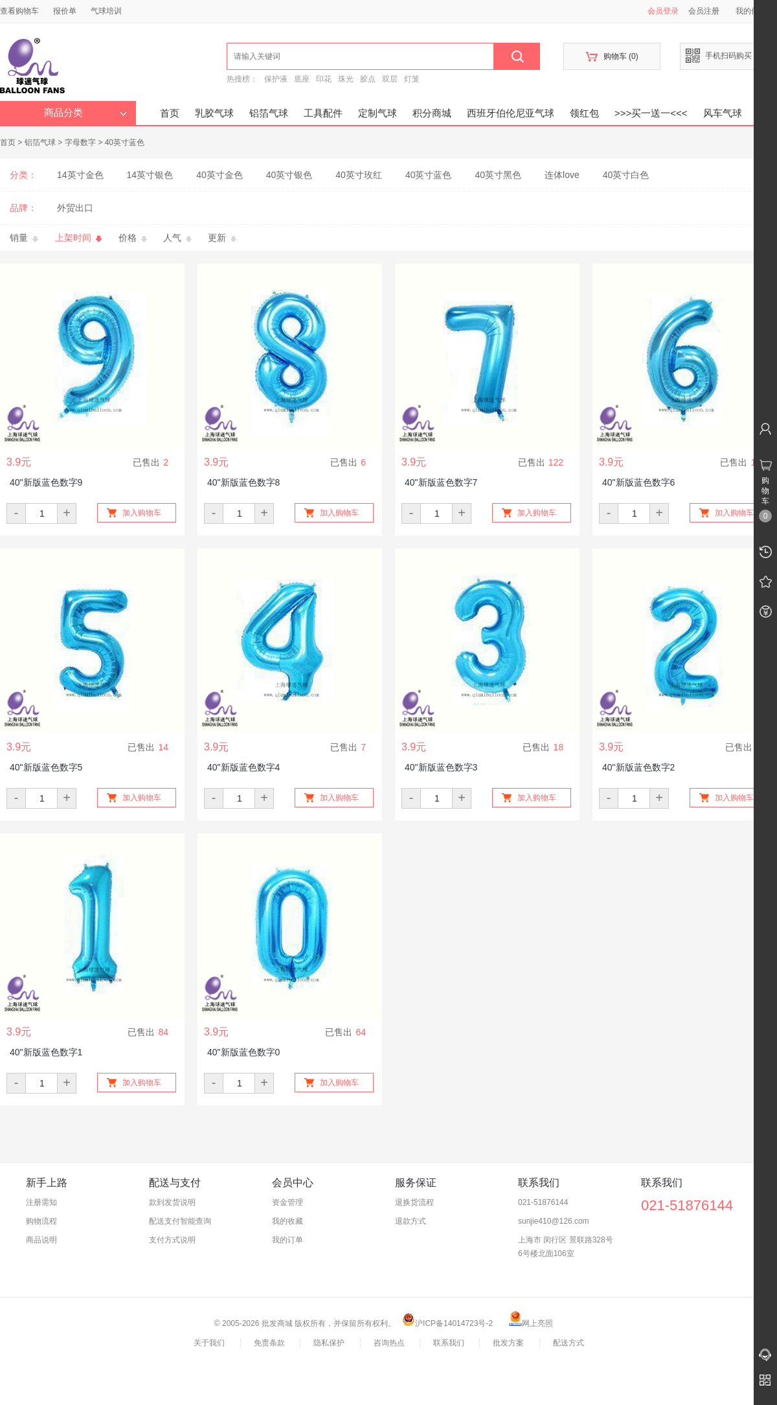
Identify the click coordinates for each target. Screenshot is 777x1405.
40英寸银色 (289, 175)
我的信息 (756, 11)
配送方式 (568, 1342)
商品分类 (85, 112)
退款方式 (410, 1221)
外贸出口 (75, 208)
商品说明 (41, 1239)
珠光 (346, 79)
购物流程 (41, 1221)
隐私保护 (328, 1342)
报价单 (64, 11)
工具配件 (323, 112)
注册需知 (41, 1202)
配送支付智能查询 (180, 1221)
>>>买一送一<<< (651, 112)
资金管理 (287, 1202)
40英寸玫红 (358, 175)
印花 (324, 79)
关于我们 (209, 1342)
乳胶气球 (214, 112)
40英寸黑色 (498, 175)
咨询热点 (389, 1342)
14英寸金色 (80, 175)
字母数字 (80, 142)
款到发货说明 (172, 1202)
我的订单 (287, 1239)
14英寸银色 (150, 175)
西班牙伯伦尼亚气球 (510, 112)
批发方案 (508, 1342)
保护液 (275, 79)
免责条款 (269, 1342)
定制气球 (377, 112)
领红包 (584, 112)
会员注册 (703, 11)
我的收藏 (287, 1221)
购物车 (611, 56)
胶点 (368, 79)
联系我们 (448, 1342)
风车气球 (722, 112)
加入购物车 (141, 512)
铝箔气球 (268, 112)
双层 (390, 79)
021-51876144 (543, 1202)
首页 (169, 112)
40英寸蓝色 (124, 142)
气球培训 (106, 11)
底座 (302, 79)
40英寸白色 (626, 175)
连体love (562, 175)
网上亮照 (531, 1323)
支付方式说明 (172, 1239)
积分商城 (431, 112)
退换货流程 (414, 1202)
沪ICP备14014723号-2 (447, 1323)
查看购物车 (19, 11)
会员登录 (663, 11)
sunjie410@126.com (553, 1221)
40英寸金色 (219, 175)
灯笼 (412, 79)
